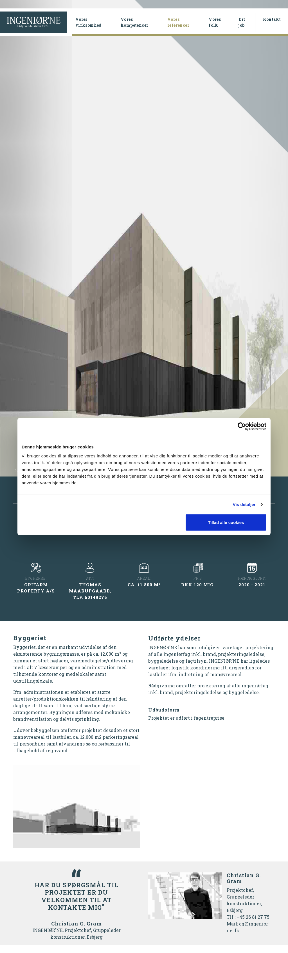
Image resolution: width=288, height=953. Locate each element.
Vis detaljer (244, 504)
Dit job (241, 22)
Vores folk (215, 22)
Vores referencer (185, 22)
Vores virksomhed (88, 22)
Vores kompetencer (134, 22)
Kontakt (272, 19)
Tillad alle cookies (226, 522)
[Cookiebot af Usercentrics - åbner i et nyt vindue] (241, 426)
